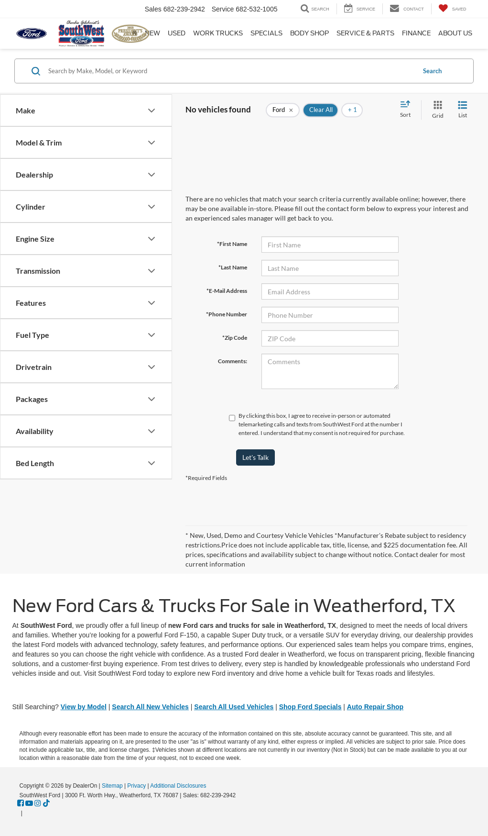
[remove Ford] (283, 110)
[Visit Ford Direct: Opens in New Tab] (27, 813)
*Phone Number (226, 314)
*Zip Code (234, 337)
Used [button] (176, 33)
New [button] (152, 33)
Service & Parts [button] (365, 33)
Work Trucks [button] (218, 33)
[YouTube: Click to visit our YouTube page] (29, 803)
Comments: (232, 361)
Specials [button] (266, 33)
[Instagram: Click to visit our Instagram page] (37, 803)
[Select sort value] (408, 109)
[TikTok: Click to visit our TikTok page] (46, 803)
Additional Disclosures (178, 785)
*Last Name (232, 267)
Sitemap (112, 785)
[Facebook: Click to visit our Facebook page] (20, 803)
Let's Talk (255, 457)
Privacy (136, 785)
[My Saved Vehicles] (452, 8)
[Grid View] (436, 110)
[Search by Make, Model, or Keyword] (230, 70)
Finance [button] (416, 33)
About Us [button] (455, 33)
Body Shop (309, 33)
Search (432, 71)
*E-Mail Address (226, 290)
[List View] (463, 110)
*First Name (232, 243)
